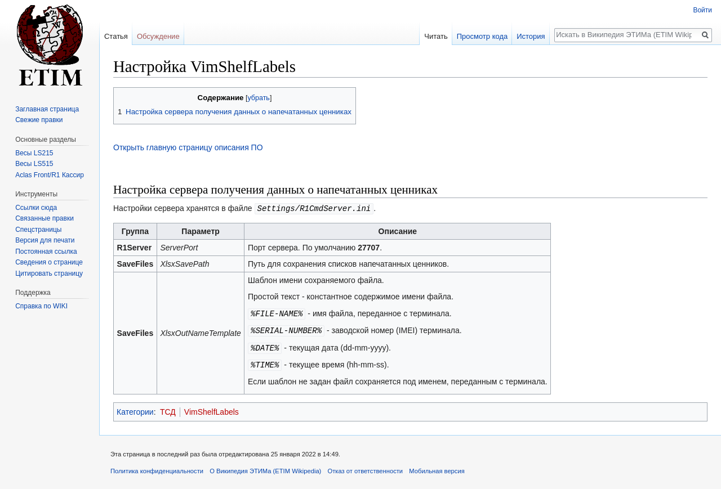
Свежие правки (39, 120)
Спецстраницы (38, 230)
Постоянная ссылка (46, 251)
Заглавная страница (47, 109)
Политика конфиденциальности (156, 468)
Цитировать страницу (49, 273)
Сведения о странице (49, 262)
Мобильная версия (436, 468)
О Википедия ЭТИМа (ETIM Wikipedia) (265, 468)
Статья (116, 36)
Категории (135, 409)
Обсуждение (158, 36)
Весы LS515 (34, 164)
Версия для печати (44, 240)
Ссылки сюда (36, 208)
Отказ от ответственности (365, 468)
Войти (702, 10)
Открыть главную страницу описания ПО (188, 147)
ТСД (168, 409)
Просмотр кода (482, 36)
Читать (435, 36)
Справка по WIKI (41, 306)
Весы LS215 (34, 153)
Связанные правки (44, 218)
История (531, 36)
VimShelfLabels (211, 409)
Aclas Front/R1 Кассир (49, 175)
